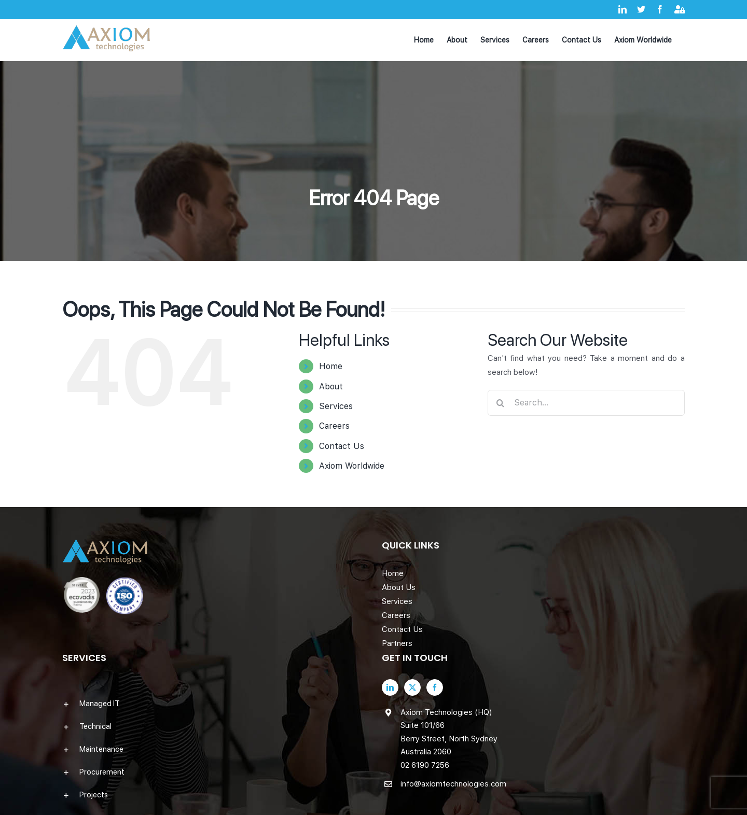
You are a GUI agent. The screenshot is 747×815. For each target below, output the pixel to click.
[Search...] (586, 403)
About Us (399, 587)
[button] (213, 703)
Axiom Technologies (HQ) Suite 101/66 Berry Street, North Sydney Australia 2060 (448, 732)
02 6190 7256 (424, 765)
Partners (397, 643)
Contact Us (341, 446)
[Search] (501, 403)
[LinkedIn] (390, 687)
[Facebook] (434, 687)
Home (330, 366)
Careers (334, 426)
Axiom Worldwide (351, 466)
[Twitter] (412, 687)
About (331, 386)
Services (336, 406)
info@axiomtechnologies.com (453, 784)
